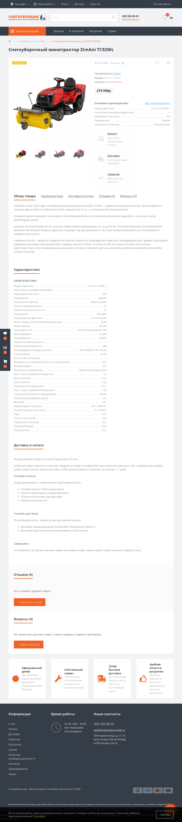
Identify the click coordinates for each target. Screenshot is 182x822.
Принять (165, 814)
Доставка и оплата (81, 196)
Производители (18, 769)
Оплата (65, 4)
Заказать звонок (130, 19)
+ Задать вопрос (28, 644)
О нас (12, 724)
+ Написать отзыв (29, 602)
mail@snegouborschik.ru (109, 730)
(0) (123, 63)
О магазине (76, 31)
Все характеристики (157, 103)
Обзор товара (25, 196)
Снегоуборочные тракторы (32, 41)
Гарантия (95, 4)
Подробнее (39, 816)
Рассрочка (95, 31)
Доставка (79, 4)
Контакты (14, 763)
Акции (12, 774)
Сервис (112, 31)
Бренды (59, 31)
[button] (44, 4)
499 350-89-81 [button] (104, 724)
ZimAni (117, 73)
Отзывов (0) (107, 196)
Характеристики (52, 196)
